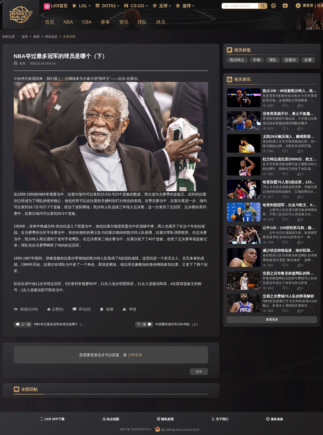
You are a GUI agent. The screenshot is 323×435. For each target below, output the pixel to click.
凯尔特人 (237, 60)
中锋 (256, 60)
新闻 (36, 36)
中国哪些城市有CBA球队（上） (177, 324)
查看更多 (272, 319)
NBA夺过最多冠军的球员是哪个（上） (60, 324)
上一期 (62, 78)
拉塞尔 (290, 60)
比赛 (308, 60)
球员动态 (51, 36)
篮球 (25, 36)
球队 (272, 60)
